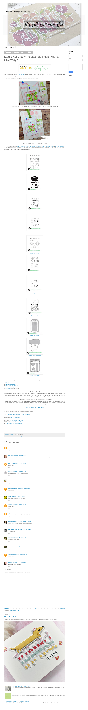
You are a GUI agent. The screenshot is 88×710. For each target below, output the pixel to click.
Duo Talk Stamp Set (59, 146)
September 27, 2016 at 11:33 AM (19, 455)
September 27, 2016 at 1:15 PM (18, 480)
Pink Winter (34, 172)
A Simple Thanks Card (10, 616)
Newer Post (6, 608)
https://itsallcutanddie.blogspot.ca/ (15, 423)
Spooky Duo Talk (35, 231)
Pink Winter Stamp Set (10, 384)
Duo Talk (35, 211)
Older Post (62, 608)
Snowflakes (8, 388)
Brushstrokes (35, 192)
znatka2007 (10, 554)
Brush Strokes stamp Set (47, 146)
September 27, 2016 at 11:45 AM (19, 463)
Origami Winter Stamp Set (34, 146)
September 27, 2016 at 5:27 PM (19, 504)
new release (12, 436)
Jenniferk (10, 455)
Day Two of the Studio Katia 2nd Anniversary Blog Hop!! (17, 701)
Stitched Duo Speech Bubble (34, 355)
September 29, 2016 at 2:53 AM (24, 521)
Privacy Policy (11, 47)
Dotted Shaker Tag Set (22, 146)
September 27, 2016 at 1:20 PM (24, 488)
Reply (9, 450)
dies (8, 436)
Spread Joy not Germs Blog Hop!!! (19, 693)
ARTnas (9, 480)
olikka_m (10, 463)
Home (5, 47)
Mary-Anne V (10, 512)
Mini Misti (7, 382)
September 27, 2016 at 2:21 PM (18, 496)
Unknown (10, 504)
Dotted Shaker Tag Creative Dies (12, 387)
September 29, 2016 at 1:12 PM (24, 529)
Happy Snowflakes (34, 253)
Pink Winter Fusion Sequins (11, 385)
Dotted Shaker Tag (34, 335)
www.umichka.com (12, 419)
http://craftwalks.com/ (15, 417)
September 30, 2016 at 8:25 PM (19, 562)
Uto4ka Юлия (11, 537)
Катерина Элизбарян (12, 521)
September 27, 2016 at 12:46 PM (19, 471)
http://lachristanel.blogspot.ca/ (16, 420)
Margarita (10, 471)
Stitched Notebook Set (35, 375)
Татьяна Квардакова (12, 488)
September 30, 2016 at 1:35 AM (20, 537)
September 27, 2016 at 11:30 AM (17, 446)
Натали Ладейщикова (13, 546)
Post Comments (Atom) (14, 610)
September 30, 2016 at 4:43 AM (24, 546)
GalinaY (9, 496)
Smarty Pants (35, 293)
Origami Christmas (34, 273)
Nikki (9, 446)
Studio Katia (21, 74)
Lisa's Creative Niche (12, 529)
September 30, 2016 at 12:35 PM (20, 554)
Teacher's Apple (34, 315)
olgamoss (10, 562)
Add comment (8, 569)
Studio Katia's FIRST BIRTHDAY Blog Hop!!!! (21, 686)
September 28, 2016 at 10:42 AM (20, 512)
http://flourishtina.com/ (17, 416)
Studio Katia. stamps (18, 436)
